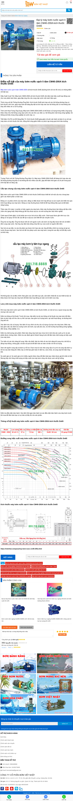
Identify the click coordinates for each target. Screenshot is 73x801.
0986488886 (13, 764)
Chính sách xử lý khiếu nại (8, 753)
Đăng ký (65, 723)
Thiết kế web (38, 793)
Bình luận (47, 28)
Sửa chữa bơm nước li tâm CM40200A (12, 570)
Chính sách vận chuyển (7, 743)
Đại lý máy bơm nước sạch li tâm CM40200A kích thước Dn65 (24, 563)
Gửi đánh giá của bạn (9, 627)
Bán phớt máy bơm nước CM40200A (43, 576)
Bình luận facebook (26, 627)
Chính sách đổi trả (5, 746)
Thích (9, 647)
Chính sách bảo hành (6, 750)
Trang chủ (4, 15)
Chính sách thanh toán (7, 740)
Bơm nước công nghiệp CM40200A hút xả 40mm (15, 566)
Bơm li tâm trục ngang (21, 15)
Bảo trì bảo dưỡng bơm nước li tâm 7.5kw (44, 566)
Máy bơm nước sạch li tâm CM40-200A (14, 90)
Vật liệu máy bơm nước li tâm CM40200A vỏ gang (16, 576)
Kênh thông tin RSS (6, 756)
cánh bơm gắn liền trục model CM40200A (13, 573)
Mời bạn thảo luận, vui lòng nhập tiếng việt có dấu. (27, 633)
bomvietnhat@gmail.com (13, 770)
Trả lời (3, 647)
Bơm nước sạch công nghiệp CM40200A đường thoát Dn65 (45, 573)
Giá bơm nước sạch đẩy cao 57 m (36, 570)
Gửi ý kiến (62, 634)
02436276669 (16, 767)
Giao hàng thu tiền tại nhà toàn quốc (54, 59)
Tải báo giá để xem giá (48, 54)
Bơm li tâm (11, 15)
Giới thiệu (3, 737)
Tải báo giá (69, 32)
